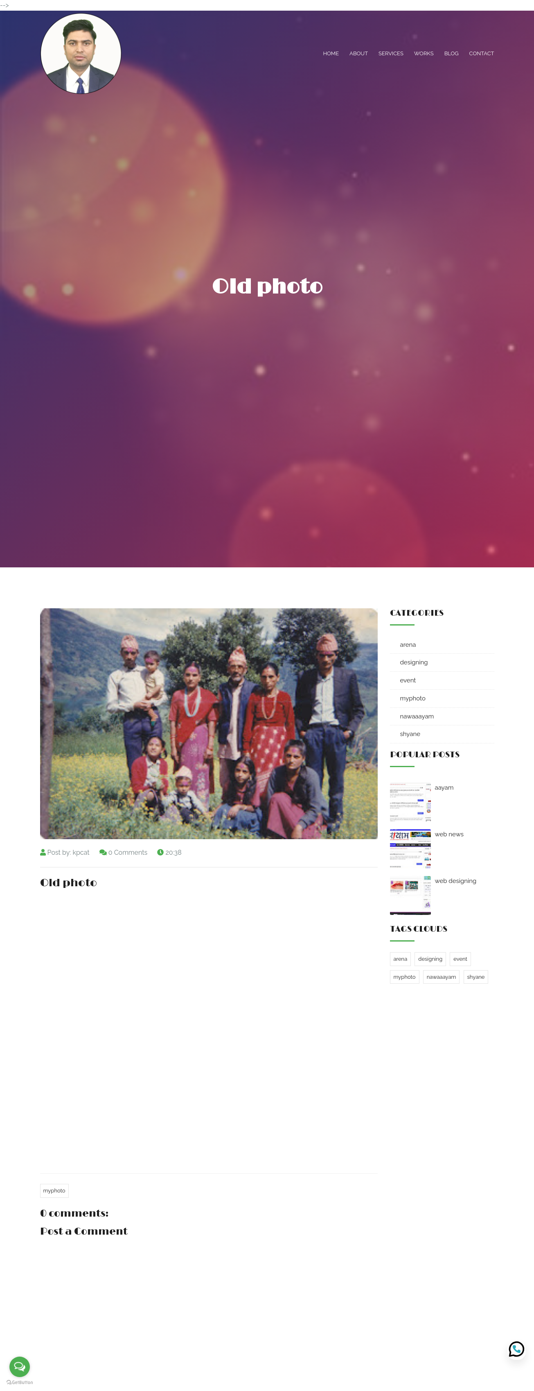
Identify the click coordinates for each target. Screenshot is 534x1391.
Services (391, 53)
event (408, 680)
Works (424, 53)
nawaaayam (417, 716)
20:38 (173, 852)
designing (414, 662)
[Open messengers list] (19, 1367)
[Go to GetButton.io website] (20, 1382)
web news (449, 834)
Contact (481, 53)
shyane (410, 734)
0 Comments (128, 852)
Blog (451, 53)
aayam (444, 787)
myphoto (54, 1191)
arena (408, 644)
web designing (456, 881)
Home (331, 53)
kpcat (80, 852)
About (358, 53)
